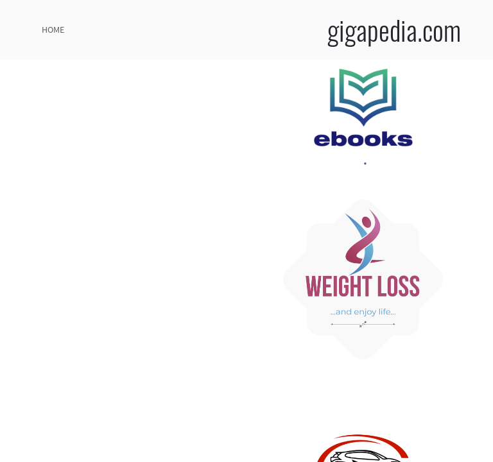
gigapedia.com (394, 29)
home (53, 29)
